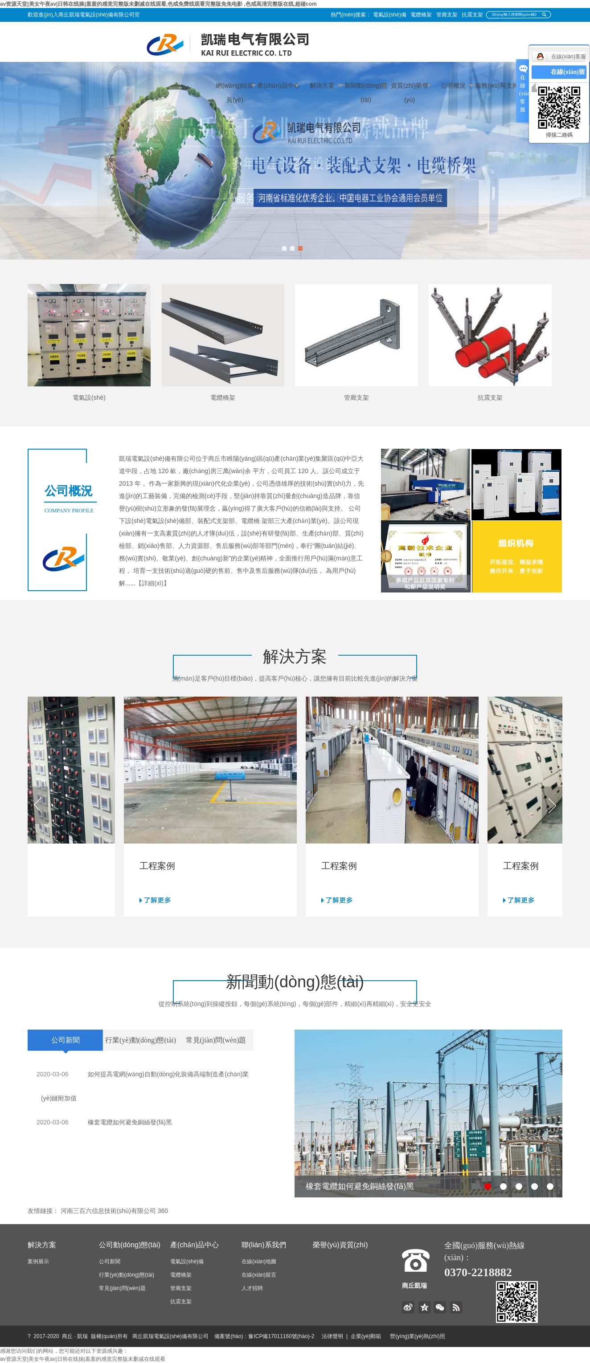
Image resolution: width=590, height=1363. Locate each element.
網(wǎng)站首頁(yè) (235, 87)
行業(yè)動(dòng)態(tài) (126, 1275)
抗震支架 (472, 15)
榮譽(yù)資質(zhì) (340, 1245)
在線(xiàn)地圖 (259, 1261)
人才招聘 (252, 1288)
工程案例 (160, 866)
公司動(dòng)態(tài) (129, 1245)
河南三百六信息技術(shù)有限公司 (108, 1210)
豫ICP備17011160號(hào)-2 (281, 1336)
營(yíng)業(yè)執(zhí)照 (428, 1336)
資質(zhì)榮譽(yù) (409, 87)
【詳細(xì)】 (152, 583)
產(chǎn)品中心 (278, 85)
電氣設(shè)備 (389, 15)
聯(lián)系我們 (264, 1245)
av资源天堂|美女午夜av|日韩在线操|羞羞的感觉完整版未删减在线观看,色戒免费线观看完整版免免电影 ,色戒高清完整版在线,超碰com (158, 4)
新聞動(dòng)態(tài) (365, 87)
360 (163, 1210)
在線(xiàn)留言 (259, 1275)
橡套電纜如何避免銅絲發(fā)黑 (130, 1122)
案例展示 (38, 1261)
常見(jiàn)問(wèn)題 (122, 1288)
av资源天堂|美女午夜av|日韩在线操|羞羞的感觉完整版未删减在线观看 (82, 1359)
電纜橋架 (421, 15)
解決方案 (322, 85)
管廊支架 (447, 15)
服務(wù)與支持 (496, 85)
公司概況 (453, 85)
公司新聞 (109, 1261)
